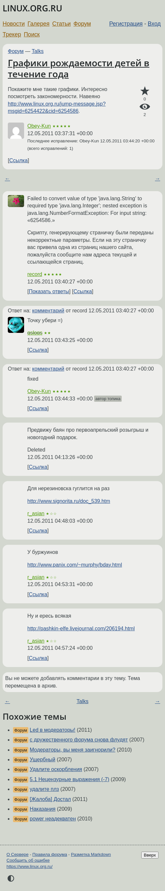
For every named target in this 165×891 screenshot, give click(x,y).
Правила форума (50, 854)
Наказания (42, 809)
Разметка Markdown (91, 854)
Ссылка (18, 160)
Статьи (61, 23)
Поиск (32, 34)
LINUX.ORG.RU (32, 8)
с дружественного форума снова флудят (79, 739)
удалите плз (44, 789)
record (34, 274)
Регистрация (126, 23)
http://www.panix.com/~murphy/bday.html (74, 565)
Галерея (38, 23)
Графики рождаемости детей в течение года (78, 68)
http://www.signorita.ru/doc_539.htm (68, 501)
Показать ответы (49, 291)
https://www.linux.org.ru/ (29, 866)
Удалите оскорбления (56, 769)
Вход (154, 23)
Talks (38, 51)
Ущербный (42, 759)
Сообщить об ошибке (28, 860)
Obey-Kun (39, 126)
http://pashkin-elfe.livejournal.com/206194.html (81, 628)
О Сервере (18, 854)
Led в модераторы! (52, 730)
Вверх (150, 855)
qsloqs (34, 332)
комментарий (48, 310)
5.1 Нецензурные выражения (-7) (69, 779)
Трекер (12, 34)
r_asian (35, 513)
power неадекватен (53, 818)
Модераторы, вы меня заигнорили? (72, 750)
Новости (14, 23)
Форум (82, 23)
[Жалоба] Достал (50, 799)
